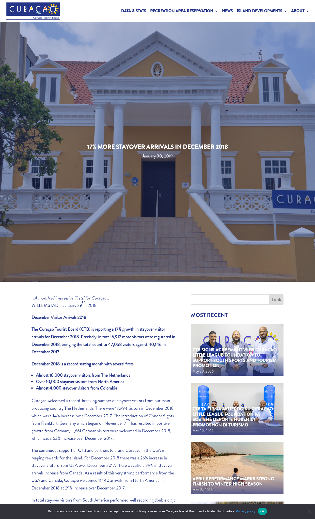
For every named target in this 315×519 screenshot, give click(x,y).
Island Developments (259, 11)
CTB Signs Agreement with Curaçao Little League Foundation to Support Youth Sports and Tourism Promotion (234, 358)
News (227, 11)
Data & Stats (133, 11)
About (297, 11)
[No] (308, 511)
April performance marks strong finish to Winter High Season (233, 482)
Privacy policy (245, 511)
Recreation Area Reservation (181, 11)
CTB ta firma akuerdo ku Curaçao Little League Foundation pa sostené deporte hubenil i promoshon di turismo (232, 417)
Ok (262, 511)
